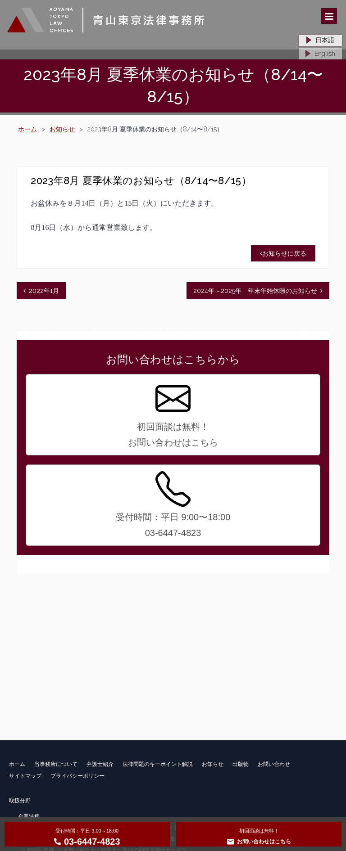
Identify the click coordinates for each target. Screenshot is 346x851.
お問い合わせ (274, 764)
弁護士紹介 (100, 764)
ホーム (27, 129)
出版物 (240, 764)
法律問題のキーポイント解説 (158, 764)
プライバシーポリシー (77, 776)
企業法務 (29, 816)
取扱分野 (20, 800)
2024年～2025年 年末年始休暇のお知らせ (255, 290)
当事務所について (55, 764)
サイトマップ (25, 776)
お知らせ (62, 129)
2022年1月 (44, 290)
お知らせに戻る (283, 253)
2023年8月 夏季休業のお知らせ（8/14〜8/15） (141, 180)
